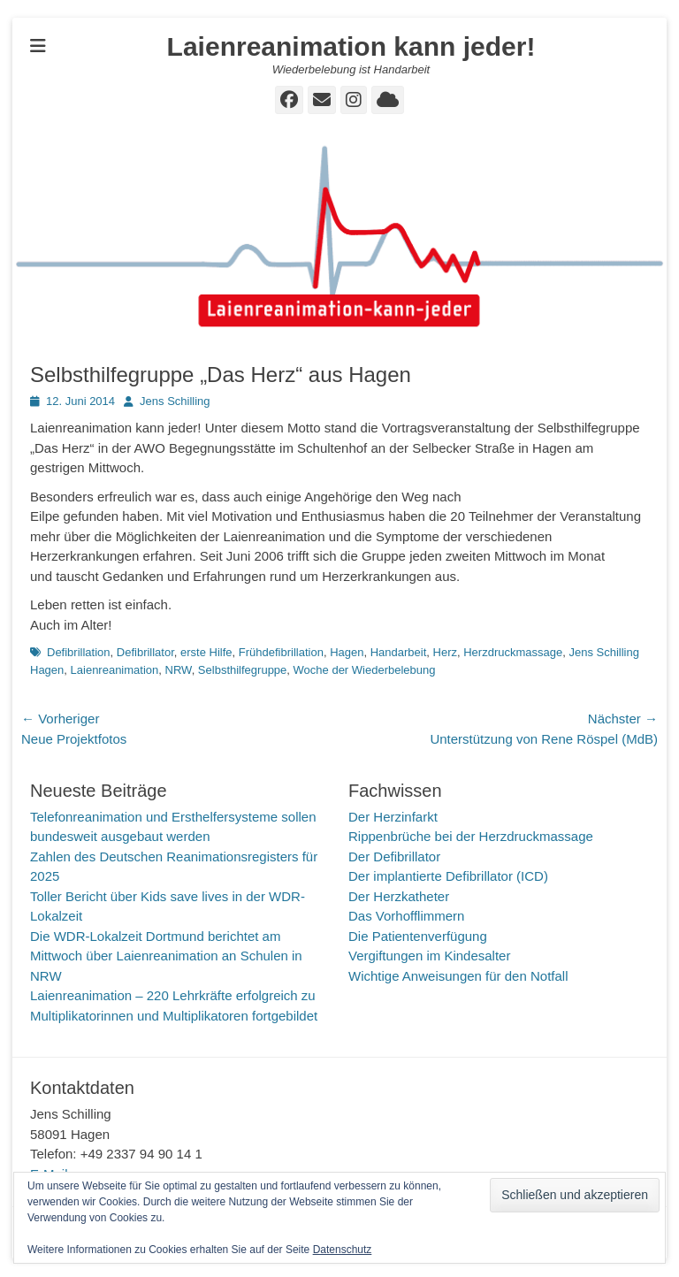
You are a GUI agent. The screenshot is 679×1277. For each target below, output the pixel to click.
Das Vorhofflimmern (406, 915)
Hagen (346, 652)
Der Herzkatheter (398, 896)
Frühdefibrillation (281, 652)
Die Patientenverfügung (417, 936)
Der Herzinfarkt (393, 816)
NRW (178, 670)
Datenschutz (342, 1249)
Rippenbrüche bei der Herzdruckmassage (470, 836)
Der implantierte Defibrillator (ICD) (448, 875)
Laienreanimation (115, 670)
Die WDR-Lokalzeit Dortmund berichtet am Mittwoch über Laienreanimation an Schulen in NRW (166, 956)
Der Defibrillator (394, 856)
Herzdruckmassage (512, 652)
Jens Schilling (175, 401)
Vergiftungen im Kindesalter (429, 955)
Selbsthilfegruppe (242, 670)
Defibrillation (79, 652)
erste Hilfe (206, 652)
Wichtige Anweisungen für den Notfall (458, 975)
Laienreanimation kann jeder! (351, 46)
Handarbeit (398, 652)
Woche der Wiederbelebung (365, 670)
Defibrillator (145, 652)
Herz (445, 652)
